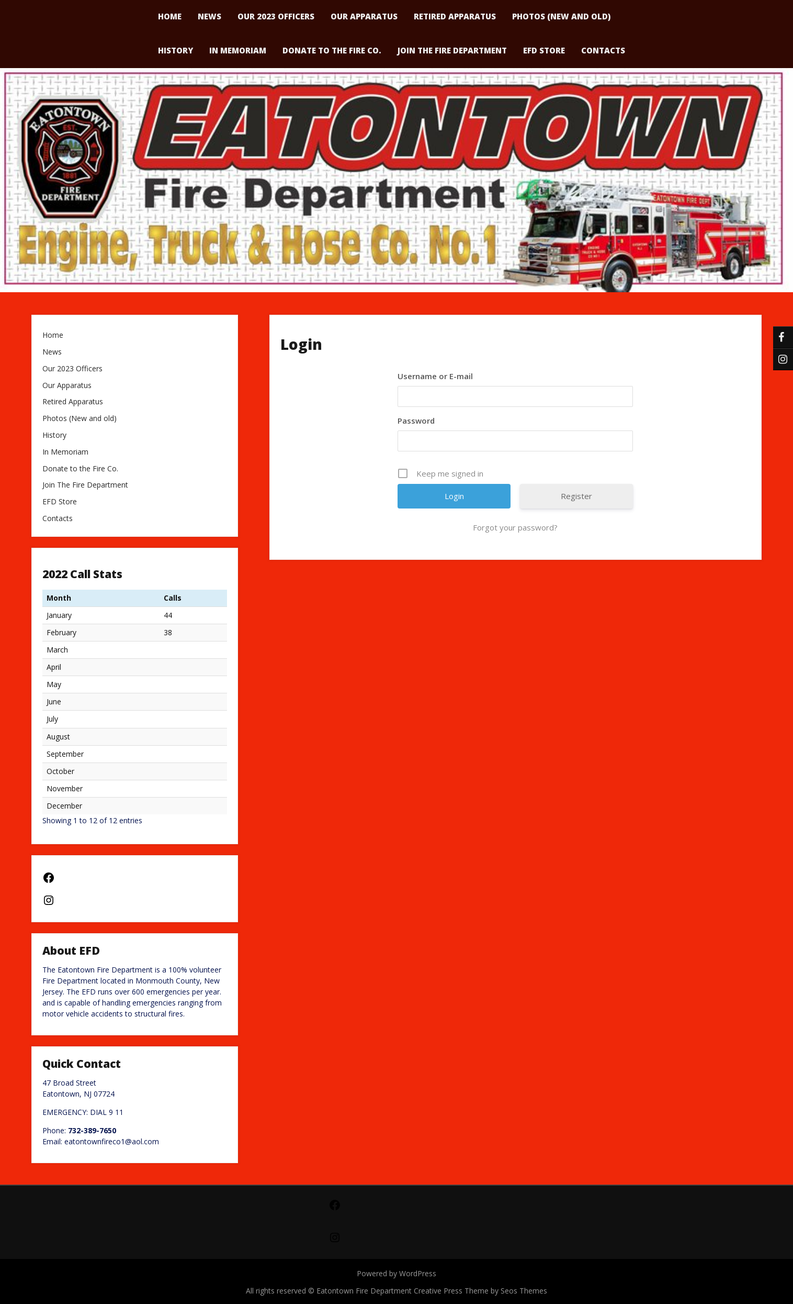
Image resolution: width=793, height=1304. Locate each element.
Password (416, 420)
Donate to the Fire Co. (331, 50)
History (175, 50)
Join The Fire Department (452, 50)
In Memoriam (237, 50)
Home (52, 335)
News (52, 352)
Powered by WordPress (396, 1273)
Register (576, 496)
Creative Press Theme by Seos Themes (480, 1291)
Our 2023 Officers (72, 368)
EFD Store (544, 50)
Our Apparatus (67, 385)
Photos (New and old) (79, 418)
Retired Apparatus (72, 401)
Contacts (603, 50)
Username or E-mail (435, 376)
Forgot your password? (515, 527)
